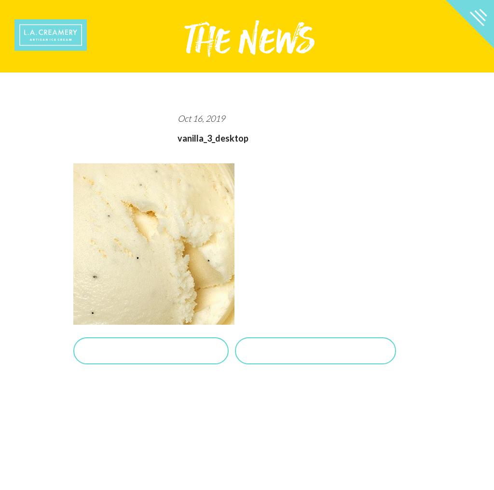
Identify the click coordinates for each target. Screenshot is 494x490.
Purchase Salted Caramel (151, 350)
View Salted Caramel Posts (315, 350)
